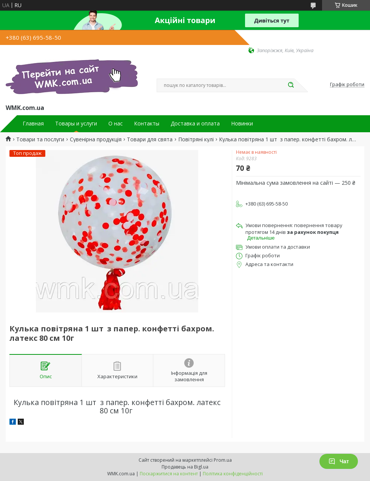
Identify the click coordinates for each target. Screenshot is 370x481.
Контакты (146, 123)
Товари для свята (150, 139)
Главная (33, 123)
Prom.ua (223, 460)
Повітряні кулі (196, 139)
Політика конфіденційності (233, 473)
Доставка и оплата (195, 123)
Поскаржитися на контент (169, 473)
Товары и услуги (76, 123)
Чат (338, 461)
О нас (115, 123)
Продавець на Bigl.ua (185, 467)
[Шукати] (290, 85)
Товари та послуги (40, 139)
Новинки (242, 123)
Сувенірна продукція (96, 139)
